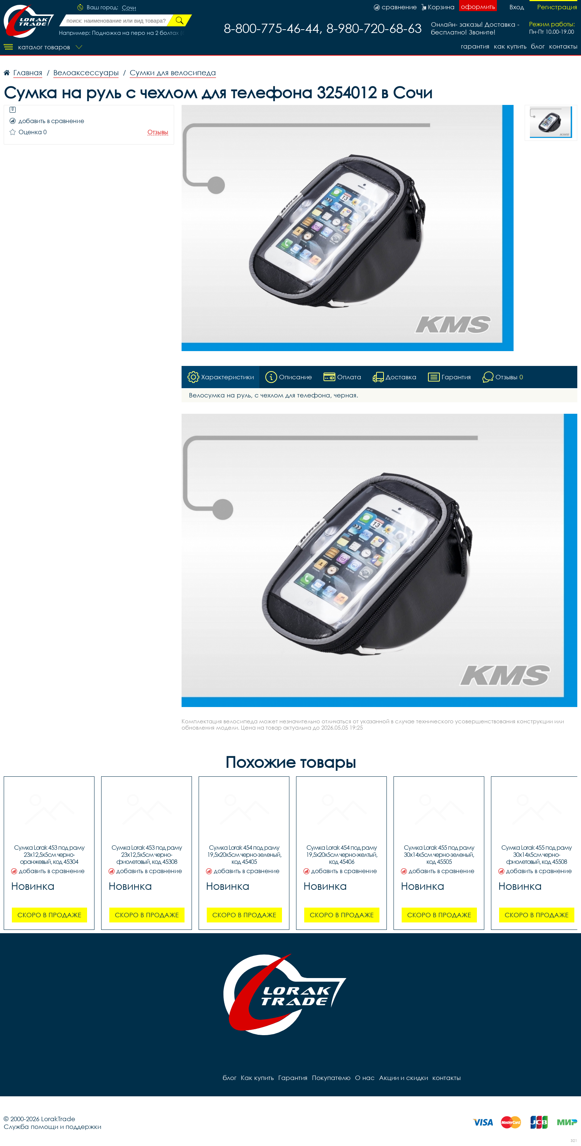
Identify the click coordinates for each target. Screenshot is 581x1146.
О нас (365, 1077)
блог (538, 46)
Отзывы (157, 132)
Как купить (510, 46)
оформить (478, 6)
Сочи (129, 8)
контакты (563, 46)
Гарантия (475, 46)
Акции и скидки (403, 1077)
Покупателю (331, 1077)
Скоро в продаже (49, 915)
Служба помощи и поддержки (52, 1126)
